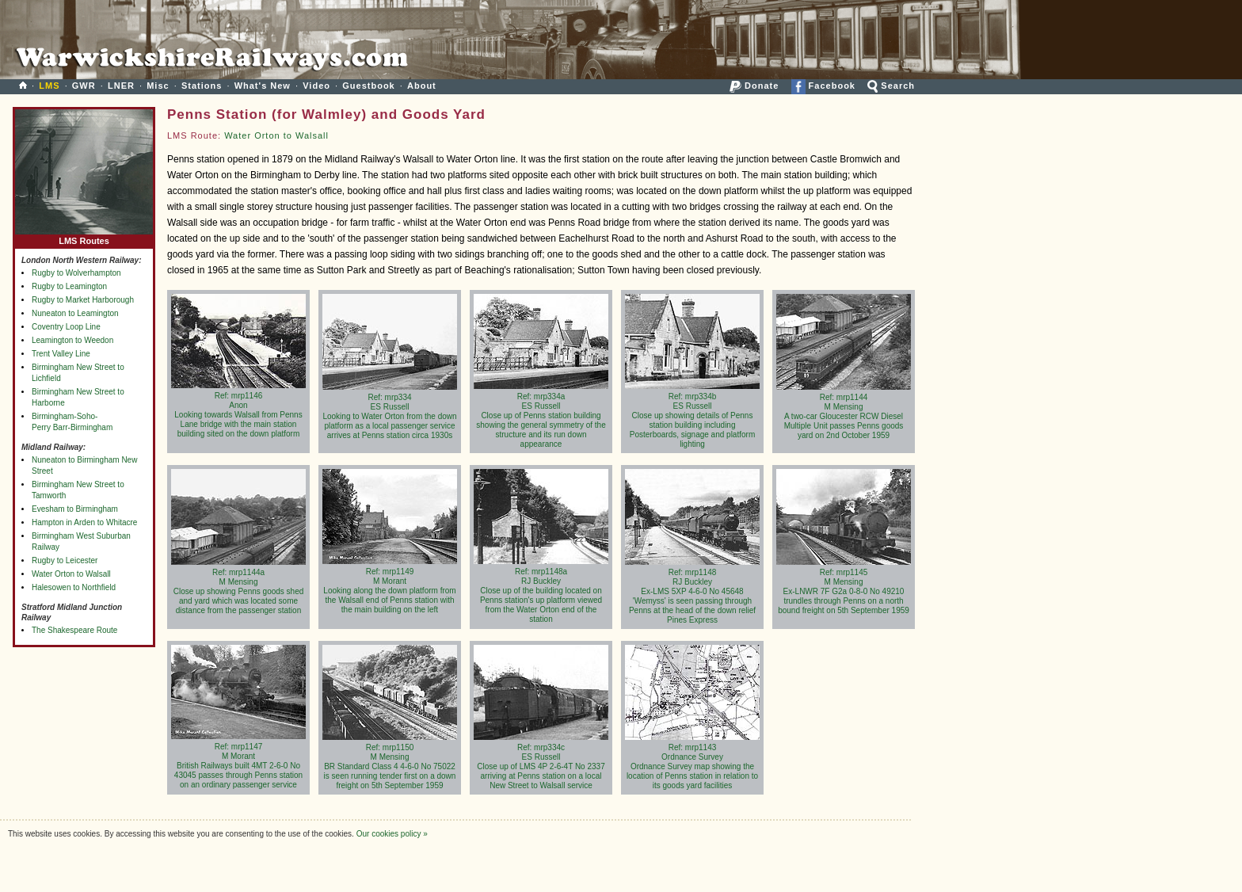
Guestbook (368, 85)
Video (316, 85)
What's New (262, 85)
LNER (121, 85)
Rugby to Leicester (64, 560)
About (421, 85)
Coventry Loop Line (66, 326)
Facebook (823, 85)
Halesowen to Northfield (74, 587)
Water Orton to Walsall (71, 574)
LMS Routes (84, 237)
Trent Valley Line (61, 353)
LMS (49, 85)
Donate (754, 85)
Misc (158, 85)
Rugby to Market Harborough (83, 299)
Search (891, 85)
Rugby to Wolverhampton (76, 273)
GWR (84, 85)
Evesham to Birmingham (75, 509)
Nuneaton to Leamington (75, 313)
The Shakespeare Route (74, 630)
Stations (201, 85)
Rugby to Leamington (69, 286)
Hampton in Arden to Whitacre (84, 522)
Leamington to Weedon (72, 340)
